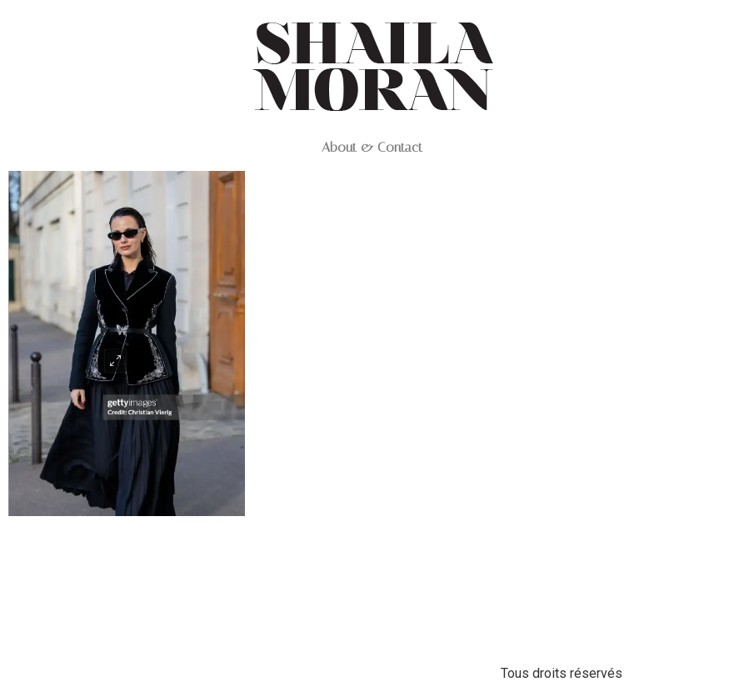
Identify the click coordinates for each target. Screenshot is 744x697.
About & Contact (372, 147)
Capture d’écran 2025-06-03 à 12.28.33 (126, 572)
